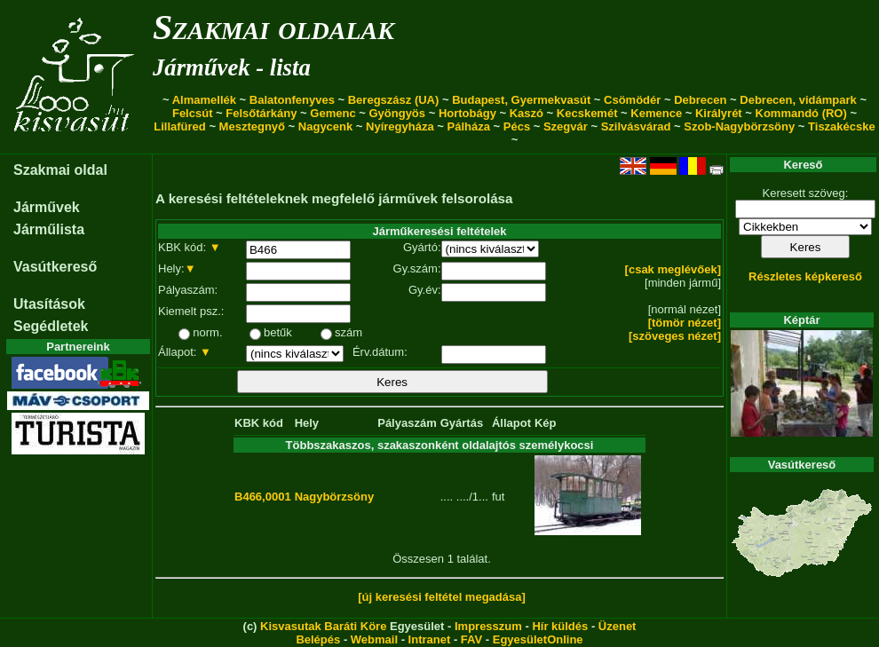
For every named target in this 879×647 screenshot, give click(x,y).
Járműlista (48, 229)
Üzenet (617, 626)
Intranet (429, 639)
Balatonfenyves (292, 100)
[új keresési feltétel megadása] (442, 597)
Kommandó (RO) (801, 113)
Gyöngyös (396, 113)
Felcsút (192, 113)
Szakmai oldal (60, 170)
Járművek (46, 207)
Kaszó (526, 113)
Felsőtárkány (261, 113)
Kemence (656, 113)
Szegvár (565, 126)
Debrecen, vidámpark (798, 100)
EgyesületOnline (538, 639)
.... (446, 496)
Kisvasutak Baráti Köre (323, 626)
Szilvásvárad (636, 126)
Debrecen (700, 100)
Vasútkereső (55, 266)
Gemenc (332, 113)
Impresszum (488, 626)
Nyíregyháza (400, 126)
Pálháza (468, 126)
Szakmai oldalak (273, 27)
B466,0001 (262, 496)
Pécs (516, 126)
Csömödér (632, 100)
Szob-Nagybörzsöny (739, 126)
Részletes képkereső (805, 276)
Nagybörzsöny (335, 496)
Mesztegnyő (252, 126)
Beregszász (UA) (394, 100)
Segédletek (50, 326)
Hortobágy (467, 113)
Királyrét (718, 113)
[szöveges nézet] (675, 336)
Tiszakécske (841, 126)
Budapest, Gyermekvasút (521, 100)
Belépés (318, 639)
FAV (471, 639)
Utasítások (49, 304)
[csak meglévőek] (673, 269)
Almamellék (204, 100)
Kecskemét (587, 113)
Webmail (374, 639)
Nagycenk (325, 126)
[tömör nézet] (684, 322)
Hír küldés (560, 626)
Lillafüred (180, 126)
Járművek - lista (232, 67)
